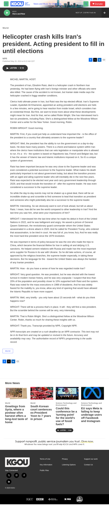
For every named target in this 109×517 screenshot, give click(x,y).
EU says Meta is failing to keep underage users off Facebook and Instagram (91, 427)
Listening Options (69, 477)
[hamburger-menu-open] (6, 3)
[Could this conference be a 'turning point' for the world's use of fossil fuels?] (67, 406)
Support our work (91, 472)
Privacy (65, 472)
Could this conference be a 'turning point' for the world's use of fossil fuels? (66, 429)
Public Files (44, 483)
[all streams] (105, 13)
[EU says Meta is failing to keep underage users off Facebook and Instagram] (92, 406)
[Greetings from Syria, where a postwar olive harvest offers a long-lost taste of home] (16, 406)
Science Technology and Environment (66, 417)
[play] (7, 12)
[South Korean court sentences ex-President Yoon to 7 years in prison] (41, 406)
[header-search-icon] (85, 3)
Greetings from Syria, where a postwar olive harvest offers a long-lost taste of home (16, 426)
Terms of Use (45, 472)
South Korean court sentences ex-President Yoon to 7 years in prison (41, 425)
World (6, 30)
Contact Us (88, 477)
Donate (99, 4)
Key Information (46, 477)
